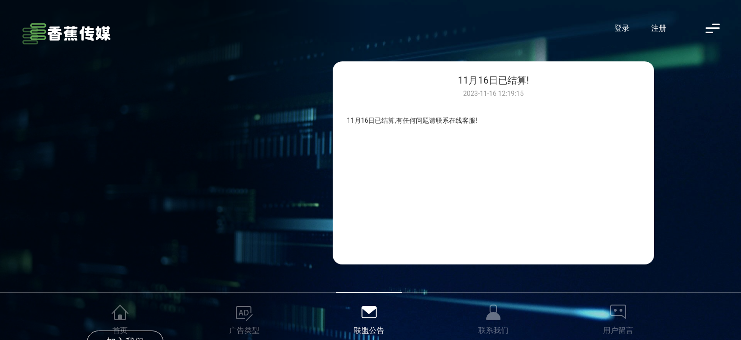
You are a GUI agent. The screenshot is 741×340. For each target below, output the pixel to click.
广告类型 (244, 330)
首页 (120, 330)
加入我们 (125, 172)
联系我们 (493, 330)
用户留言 (618, 330)
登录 (621, 28)
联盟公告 (369, 330)
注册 (658, 28)
